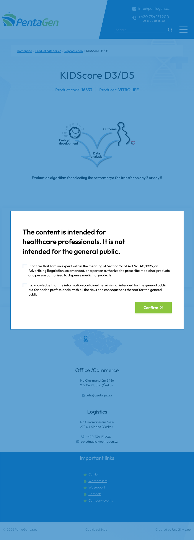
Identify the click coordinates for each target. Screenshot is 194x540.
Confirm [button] (150, 307)
